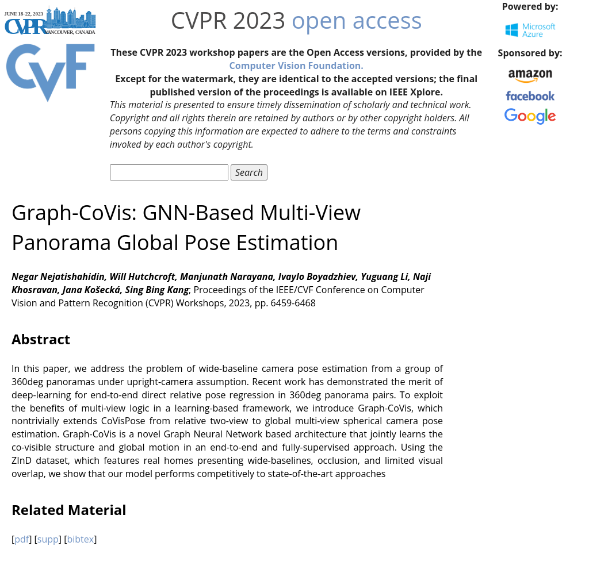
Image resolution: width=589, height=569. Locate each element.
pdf (21, 539)
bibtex (80, 539)
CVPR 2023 (228, 20)
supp (48, 539)
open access (357, 20)
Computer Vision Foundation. (297, 65)
